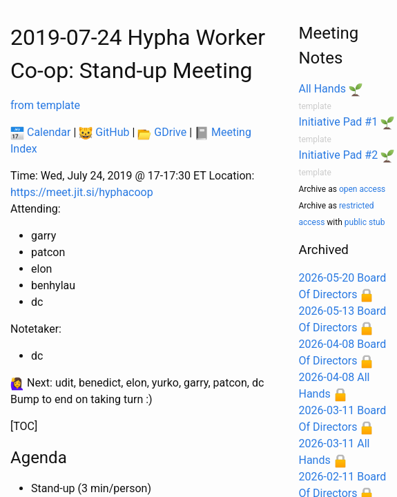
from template (45, 105)
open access (362, 189)
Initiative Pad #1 (338, 121)
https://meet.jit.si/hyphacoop (81, 192)
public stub (365, 222)
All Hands (322, 88)
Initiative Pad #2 (338, 155)
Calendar (40, 132)
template (315, 106)
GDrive (161, 132)
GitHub (104, 132)
